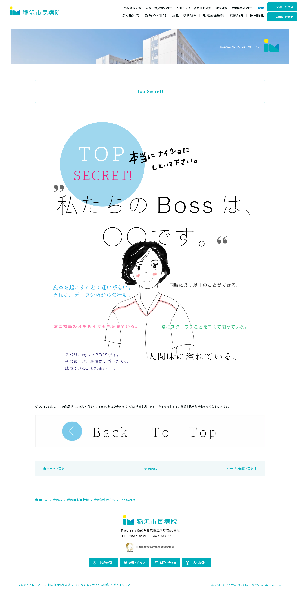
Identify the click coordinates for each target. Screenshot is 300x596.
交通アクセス (284, 7)
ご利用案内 (130, 15)
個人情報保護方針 (59, 584)
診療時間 (106, 563)
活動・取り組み (184, 15)
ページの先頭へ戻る (240, 468)
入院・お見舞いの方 (156, 8)
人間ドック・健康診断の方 (191, 8)
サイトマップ (122, 584)
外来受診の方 (130, 8)
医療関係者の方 (239, 8)
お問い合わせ (284, 17)
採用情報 (257, 15)
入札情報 (199, 563)
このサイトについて (30, 584)
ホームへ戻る (55, 468)
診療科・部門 (155, 15)
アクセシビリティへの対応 (92, 584)
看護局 (152, 469)
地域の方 (219, 8)
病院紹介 (237, 15)
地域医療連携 (213, 15)
